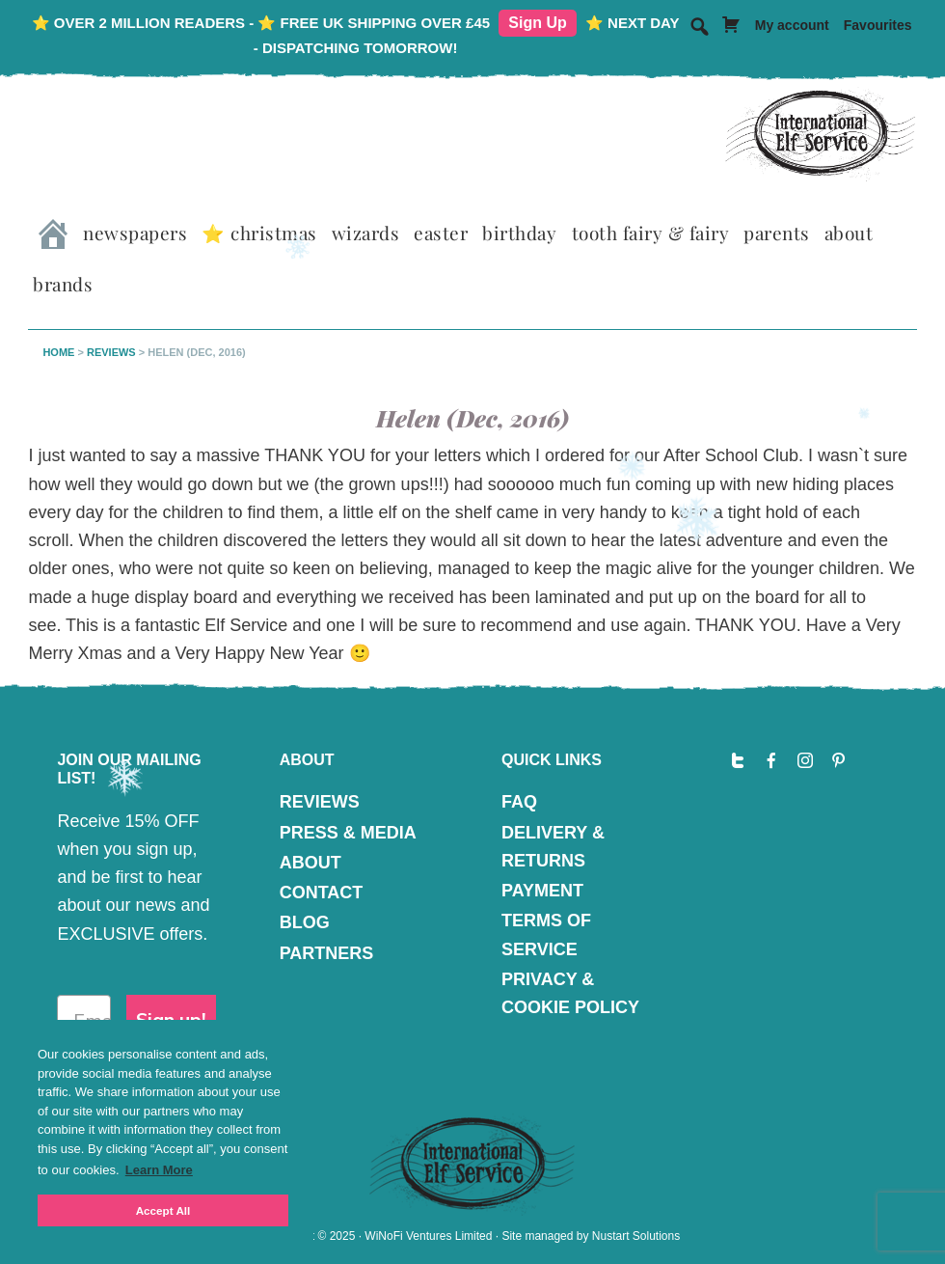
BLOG (305, 922)
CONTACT (322, 892)
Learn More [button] (159, 1170)
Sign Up (537, 22)
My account (792, 25)
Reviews (111, 352)
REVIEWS (320, 801)
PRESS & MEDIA (348, 832)
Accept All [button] (163, 1210)
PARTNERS (327, 953)
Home (58, 352)
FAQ (519, 801)
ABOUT (310, 862)
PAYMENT (542, 890)
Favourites (878, 25)
